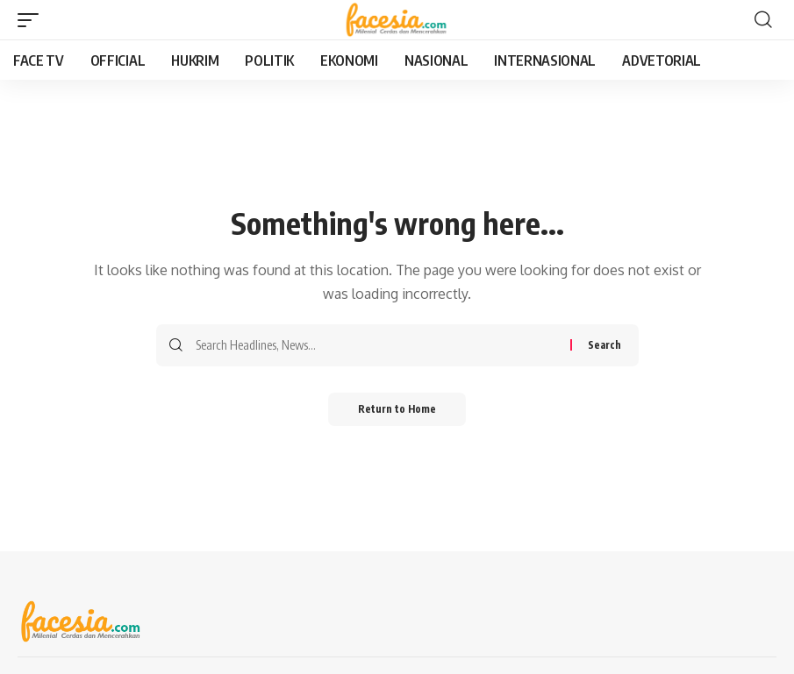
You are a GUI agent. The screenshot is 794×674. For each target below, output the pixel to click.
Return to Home (397, 409)
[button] (32, 20)
